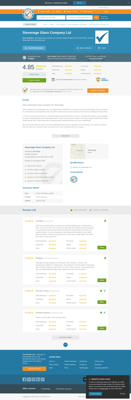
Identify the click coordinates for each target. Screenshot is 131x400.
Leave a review (34, 80)
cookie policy (104, 388)
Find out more (66, 91)
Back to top (65, 345)
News (51, 368)
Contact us (83, 364)
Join (79, 3)
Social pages (84, 368)
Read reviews (34, 74)
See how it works (34, 368)
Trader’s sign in (103, 7)
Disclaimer (98, 364)
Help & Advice (53, 364)
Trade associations (70, 361)
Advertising (83, 361)
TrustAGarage (45, 389)
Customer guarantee (101, 368)
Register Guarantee (98, 90)
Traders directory (70, 364)
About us (52, 361)
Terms (66, 368)
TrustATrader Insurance (63, 389)
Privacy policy (99, 361)
